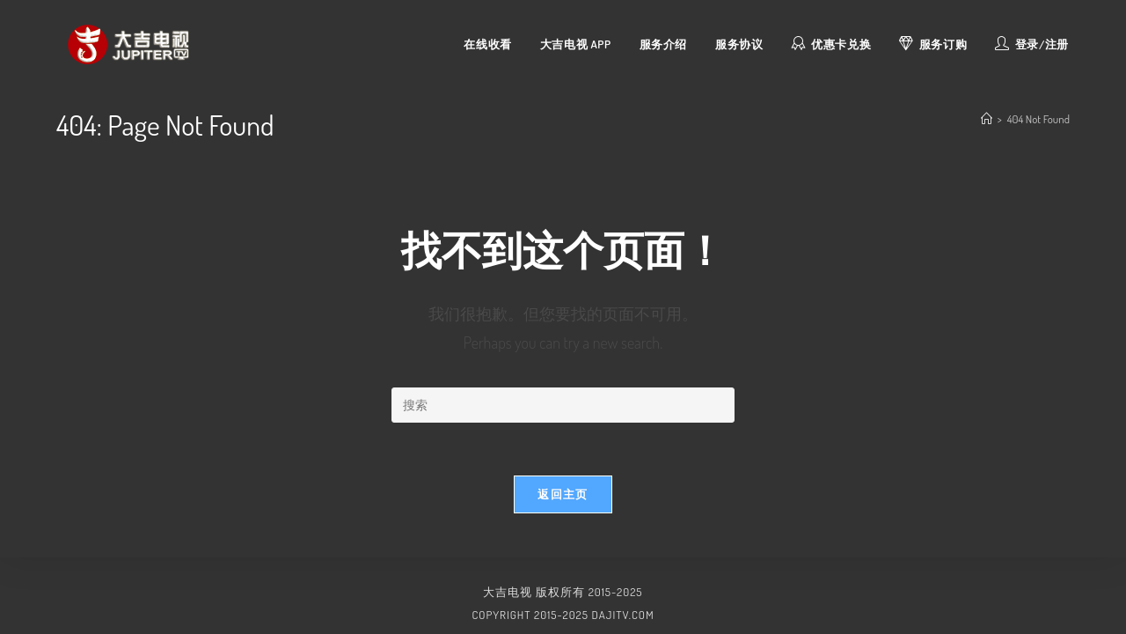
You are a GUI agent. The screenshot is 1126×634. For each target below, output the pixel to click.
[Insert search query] (563, 405)
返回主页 (562, 494)
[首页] (986, 119)
